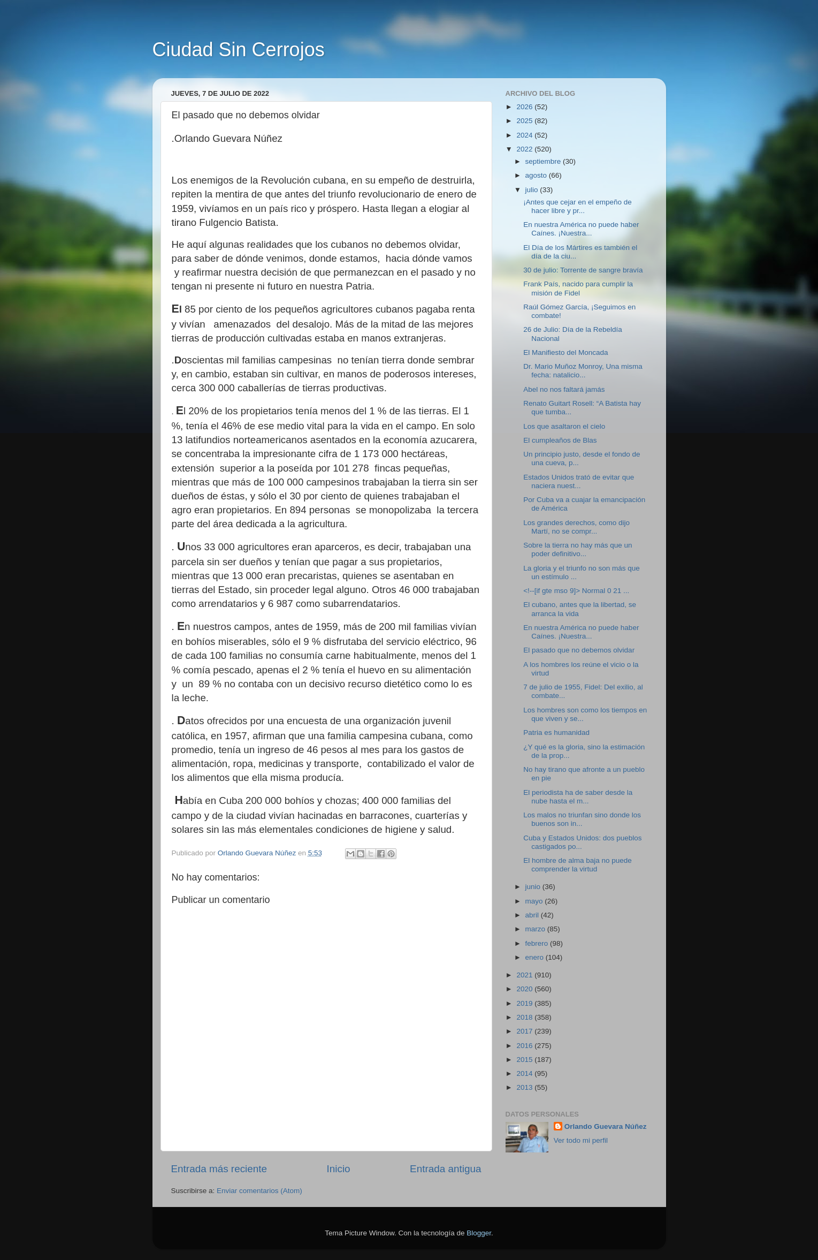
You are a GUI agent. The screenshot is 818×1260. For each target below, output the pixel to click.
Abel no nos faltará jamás (564, 389)
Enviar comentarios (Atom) (259, 1191)
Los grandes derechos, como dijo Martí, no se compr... (576, 527)
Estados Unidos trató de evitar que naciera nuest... (578, 481)
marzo (536, 929)
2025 (525, 121)
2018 (525, 1017)
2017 (525, 1031)
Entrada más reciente (219, 1168)
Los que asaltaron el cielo (564, 426)
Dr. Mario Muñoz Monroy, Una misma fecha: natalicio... (583, 370)
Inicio (338, 1168)
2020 (525, 989)
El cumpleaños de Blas (560, 440)
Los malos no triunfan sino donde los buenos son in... (582, 819)
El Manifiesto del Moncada (565, 352)
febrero (538, 943)
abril (533, 915)
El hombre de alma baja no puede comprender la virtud (577, 864)
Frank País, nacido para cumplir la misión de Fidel (578, 288)
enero (535, 957)
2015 (525, 1060)
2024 (525, 135)
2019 (525, 1003)
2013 (525, 1087)
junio (533, 887)
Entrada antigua (445, 1168)
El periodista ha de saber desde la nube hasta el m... (577, 796)
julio (532, 190)
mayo (535, 901)
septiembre (544, 161)
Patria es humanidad (556, 732)
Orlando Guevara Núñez (605, 1126)
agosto (537, 175)
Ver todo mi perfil (581, 1140)
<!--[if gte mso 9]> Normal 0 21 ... (576, 591)
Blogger (479, 1233)
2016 (525, 1046)
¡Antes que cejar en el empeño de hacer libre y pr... (577, 206)
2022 (525, 149)
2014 (525, 1073)
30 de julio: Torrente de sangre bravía (583, 270)
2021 (525, 975)
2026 (525, 107)
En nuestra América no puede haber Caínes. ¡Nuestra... (581, 229)
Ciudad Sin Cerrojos (238, 49)
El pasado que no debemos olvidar (578, 650)
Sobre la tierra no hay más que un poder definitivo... (577, 549)
